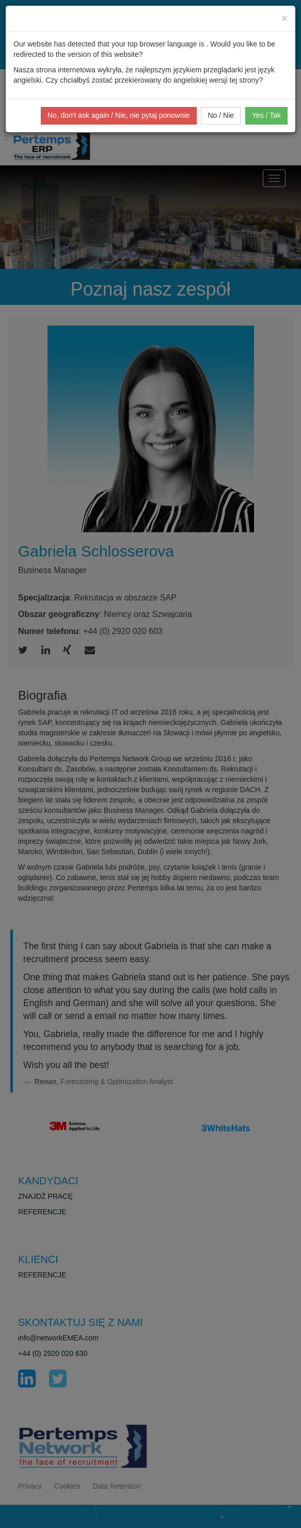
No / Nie (221, 115)
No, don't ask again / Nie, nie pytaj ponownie (118, 115)
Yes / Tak (266, 115)
